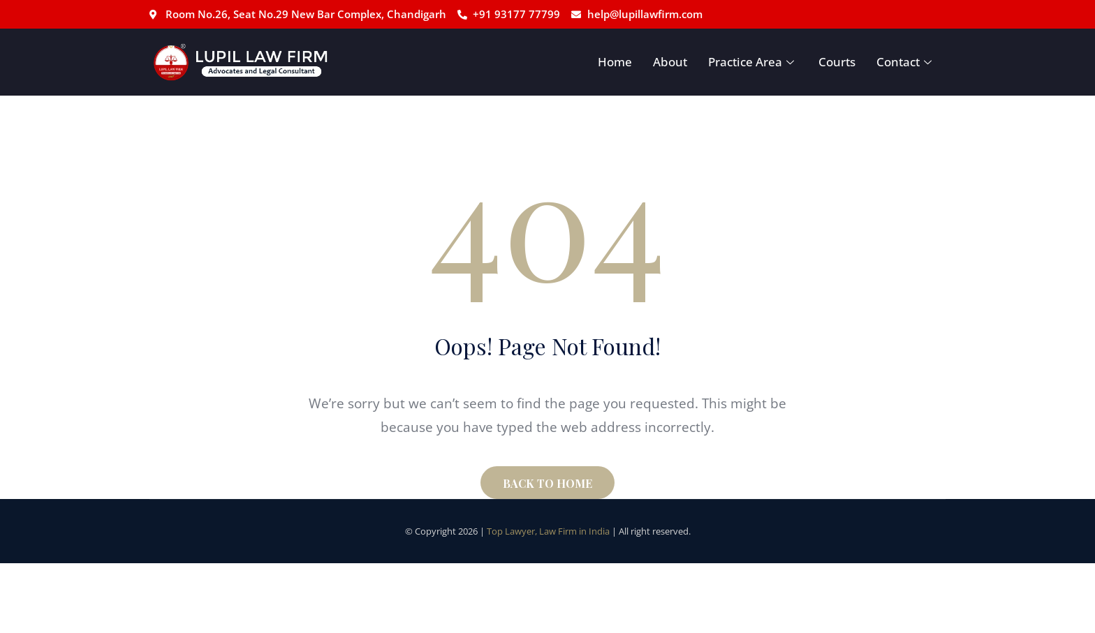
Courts (836, 62)
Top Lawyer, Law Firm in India (548, 531)
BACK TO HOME (547, 483)
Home (615, 62)
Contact (905, 62)
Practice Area (753, 62)
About (670, 62)
